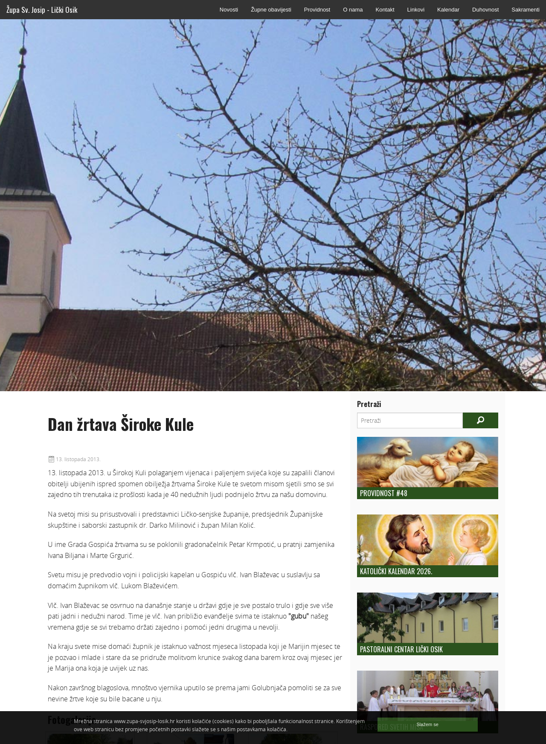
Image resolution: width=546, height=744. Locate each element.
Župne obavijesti (271, 9)
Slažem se (428, 724)
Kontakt (384, 9)
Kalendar (448, 9)
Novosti (229, 9)
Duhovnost (485, 9)
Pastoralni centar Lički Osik (401, 649)
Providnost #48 (383, 493)
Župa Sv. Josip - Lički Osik (41, 9)
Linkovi (415, 9)
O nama (353, 9)
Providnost (317, 9)
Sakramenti (525, 9)
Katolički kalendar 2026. (396, 571)
